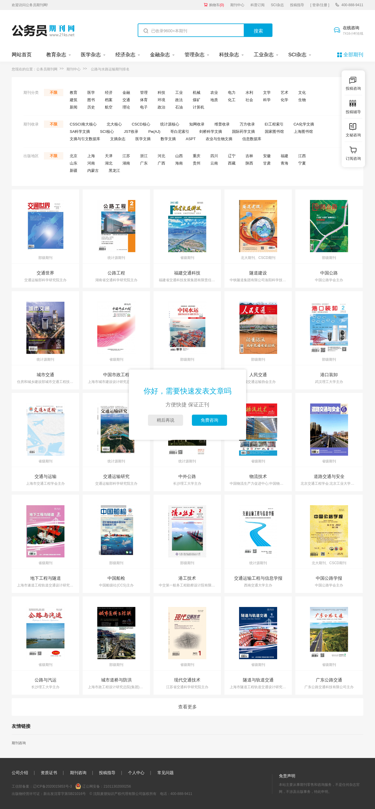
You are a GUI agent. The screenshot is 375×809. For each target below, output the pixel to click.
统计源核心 (169, 124)
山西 (179, 156)
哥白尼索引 (179, 131)
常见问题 (165, 772)
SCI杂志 (277, 5)
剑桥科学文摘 (210, 131)
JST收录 (131, 131)
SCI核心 (107, 131)
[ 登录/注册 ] (319, 5)
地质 (214, 100)
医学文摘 (143, 139)
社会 (249, 100)
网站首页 (22, 54)
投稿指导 (297, 5)
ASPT (191, 139)
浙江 (144, 156)
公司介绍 (20, 772)
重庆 (196, 156)
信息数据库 (251, 139)
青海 (284, 163)
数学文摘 (168, 139)
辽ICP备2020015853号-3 (52, 786)
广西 (161, 163)
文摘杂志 (117, 139)
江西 (302, 156)
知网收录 (196, 124)
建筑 (73, 100)
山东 (73, 163)
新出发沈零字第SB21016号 (64, 794)
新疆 (73, 170)
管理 (144, 92)
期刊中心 (237, 5)
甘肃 (267, 163)
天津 (108, 156)
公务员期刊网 (46, 69)
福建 (284, 156)
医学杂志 (91, 54)
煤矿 (196, 100)
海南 (179, 163)
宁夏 (302, 163)
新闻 (73, 107)
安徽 (267, 156)
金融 (126, 92)
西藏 (232, 163)
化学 (284, 100)
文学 (267, 92)
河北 (161, 156)
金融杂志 (160, 54)
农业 (214, 92)
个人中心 (136, 772)
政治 (161, 107)
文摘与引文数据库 (85, 139)
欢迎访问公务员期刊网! (30, 5)
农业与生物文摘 (219, 139)
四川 (214, 156)
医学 (91, 92)
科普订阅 (257, 5)
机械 (196, 92)
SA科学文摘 (80, 131)
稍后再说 (165, 420)
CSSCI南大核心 (83, 124)
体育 (144, 100)
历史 (91, 107)
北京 (73, 156)
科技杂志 (229, 54)
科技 (161, 92)
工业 (179, 92)
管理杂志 (194, 54)
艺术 (284, 92)
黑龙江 (114, 170)
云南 (214, 163)
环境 (161, 100)
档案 (108, 100)
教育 (73, 92)
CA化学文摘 (304, 124)
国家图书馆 (274, 131)
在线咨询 (353, 31)
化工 (232, 100)
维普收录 (222, 124)
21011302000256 (117, 786)
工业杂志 (264, 54)
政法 (179, 100)
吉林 (249, 156)
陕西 (249, 163)
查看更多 (187, 706)
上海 (91, 156)
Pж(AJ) (154, 131)
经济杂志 (125, 54)
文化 (302, 92)
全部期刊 (353, 54)
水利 (249, 92)
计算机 (198, 107)
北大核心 (114, 124)
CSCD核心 (141, 124)
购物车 (216, 5)
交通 (126, 100)
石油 (179, 107)
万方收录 (247, 124)
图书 (91, 100)
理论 (126, 107)
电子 (144, 107)
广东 (144, 163)
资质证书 (49, 772)
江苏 (126, 156)
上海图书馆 (303, 131)
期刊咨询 (19, 743)
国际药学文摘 (243, 131)
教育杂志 (56, 54)
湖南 (126, 163)
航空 (108, 107)
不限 (53, 92)
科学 (267, 100)
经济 (108, 92)
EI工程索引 (274, 124)
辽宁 (232, 156)
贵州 (196, 163)
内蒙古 (93, 170)
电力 (232, 92)
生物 (302, 100)
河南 (91, 163)
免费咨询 (209, 420)
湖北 (108, 163)
